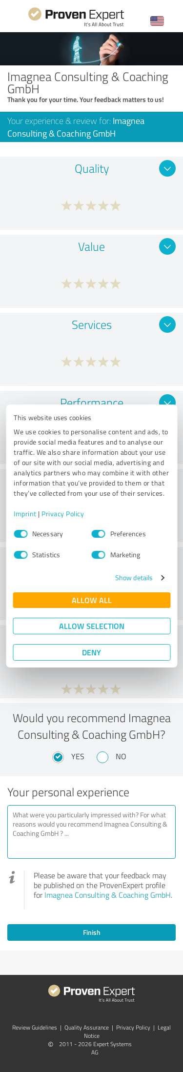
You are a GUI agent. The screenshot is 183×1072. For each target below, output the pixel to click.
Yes (77, 756)
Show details (134, 577)
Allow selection (91, 625)
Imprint (25, 513)
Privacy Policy (62, 513)
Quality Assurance (86, 1027)
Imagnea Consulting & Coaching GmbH (107, 895)
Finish (92, 932)
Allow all (92, 600)
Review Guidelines (34, 1027)
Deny (91, 652)
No (121, 756)
